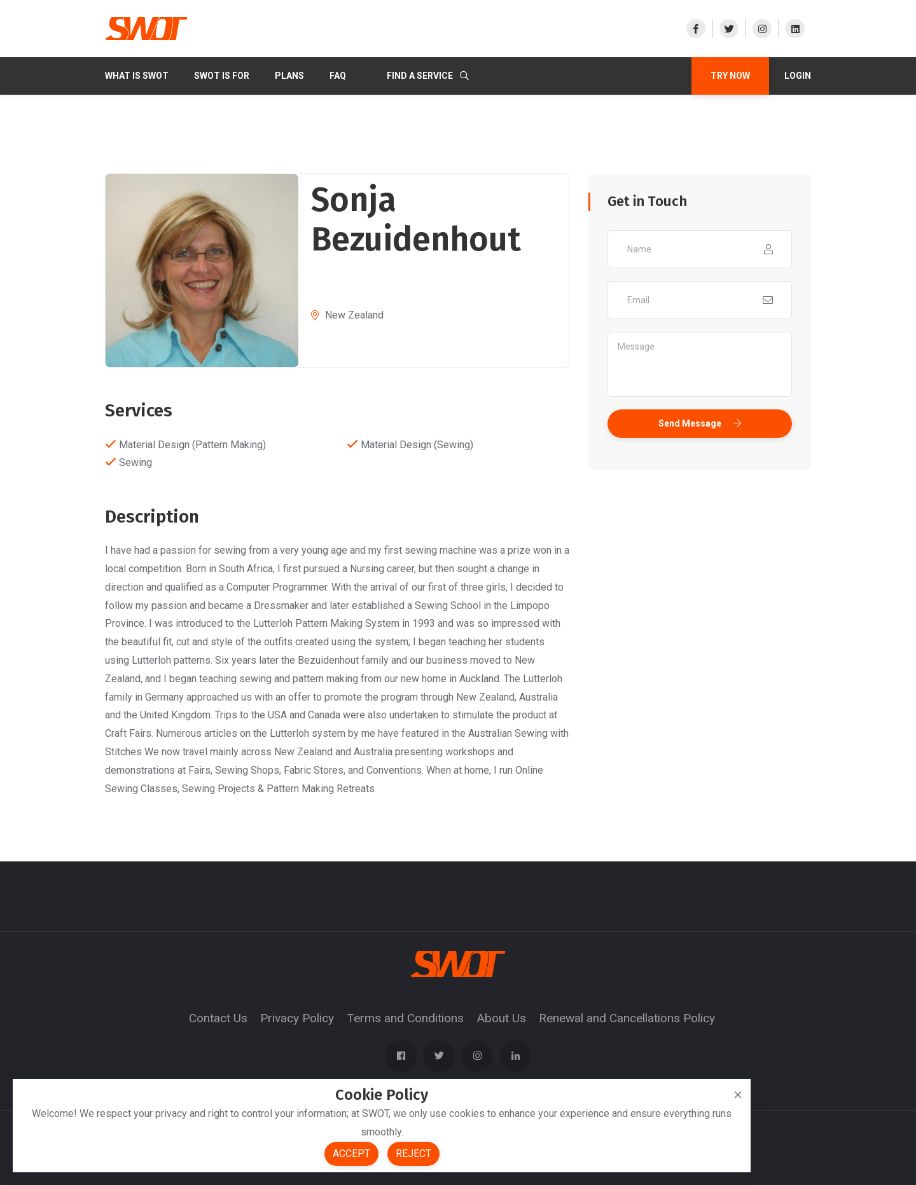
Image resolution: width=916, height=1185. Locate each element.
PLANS (289, 76)
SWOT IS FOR (221, 76)
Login (797, 76)
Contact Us (218, 1018)
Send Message (699, 423)
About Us (501, 1018)
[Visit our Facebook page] (699, 28)
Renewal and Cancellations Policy (627, 1018)
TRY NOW (730, 76)
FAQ (338, 76)
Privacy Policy (297, 1018)
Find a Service (428, 76)
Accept (351, 1153)
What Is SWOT (137, 76)
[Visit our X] (728, 28)
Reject (413, 1153)
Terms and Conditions (405, 1018)
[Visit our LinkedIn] (794, 28)
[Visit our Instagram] (761, 28)
